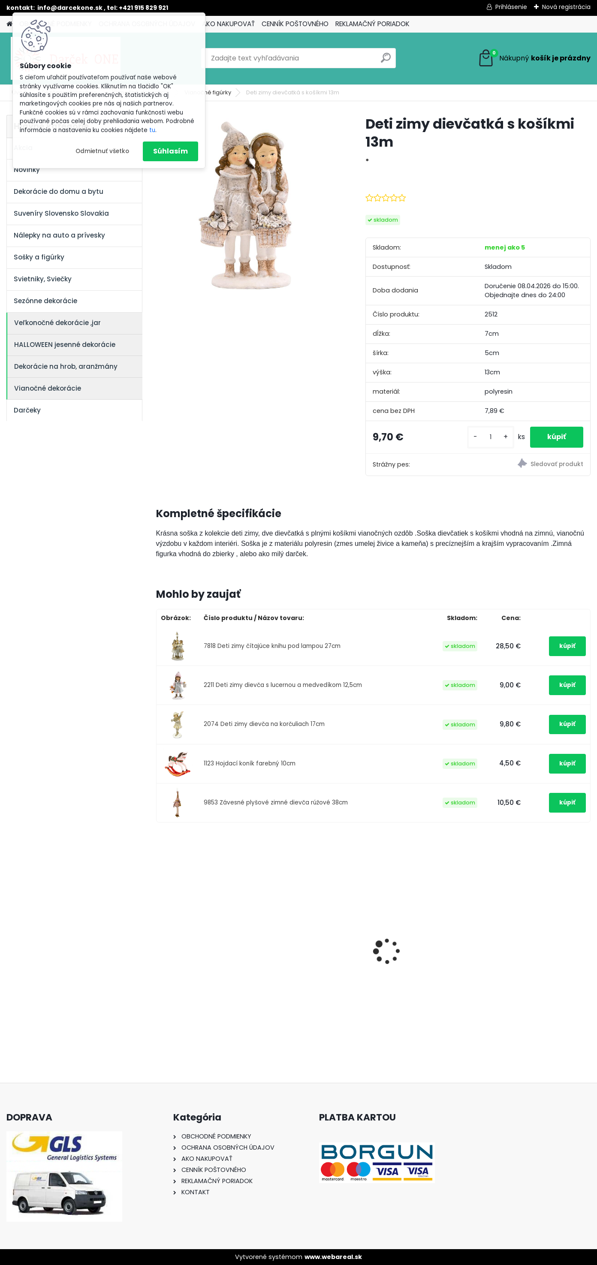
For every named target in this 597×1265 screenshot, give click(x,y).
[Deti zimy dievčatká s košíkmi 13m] (247, 206)
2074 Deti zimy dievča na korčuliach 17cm (264, 724)
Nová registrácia (566, 7)
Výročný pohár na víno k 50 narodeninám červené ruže (428, 944)
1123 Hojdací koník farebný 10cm (249, 763)
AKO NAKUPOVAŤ (228, 23)
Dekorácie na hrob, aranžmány (66, 366)
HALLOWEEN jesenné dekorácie (64, 344)
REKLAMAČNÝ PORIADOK (372, 23)
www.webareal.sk (333, 1257)
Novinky (27, 169)
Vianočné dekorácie (47, 388)
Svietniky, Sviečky (43, 278)
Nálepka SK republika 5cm (536, 940)
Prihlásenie (511, 7)
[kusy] (491, 437)
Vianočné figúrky (207, 92)
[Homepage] (9, 24)
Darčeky (27, 410)
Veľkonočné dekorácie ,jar (57, 322)
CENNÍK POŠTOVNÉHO (295, 23)
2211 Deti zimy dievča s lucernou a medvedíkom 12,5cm (283, 685)
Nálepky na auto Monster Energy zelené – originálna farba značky (206, 930)
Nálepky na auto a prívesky (59, 235)
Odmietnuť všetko (102, 151)
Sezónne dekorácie (45, 300)
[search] (386, 61)
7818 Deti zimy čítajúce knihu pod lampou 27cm (272, 646)
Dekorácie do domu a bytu (58, 191)
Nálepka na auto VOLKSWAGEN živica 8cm (314, 944)
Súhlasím (170, 151)
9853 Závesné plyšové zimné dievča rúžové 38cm (276, 802)
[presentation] (160, 936)
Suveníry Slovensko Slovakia (61, 213)
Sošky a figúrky (39, 257)
